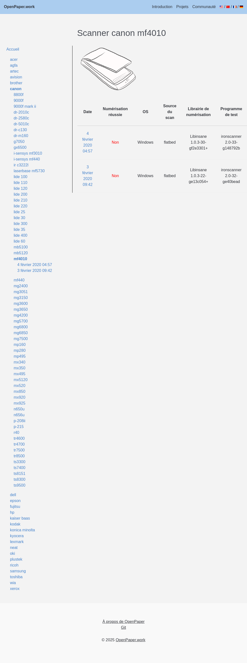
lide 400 (20, 235)
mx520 (19, 386)
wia (13, 583)
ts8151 (19, 473)
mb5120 (21, 253)
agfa (14, 65)
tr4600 (19, 438)
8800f (18, 95)
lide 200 (20, 194)
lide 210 (20, 200)
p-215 (19, 427)
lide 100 (20, 177)
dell (13, 495)
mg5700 (21, 321)
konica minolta (22, 530)
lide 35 (19, 229)
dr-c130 (20, 130)
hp (12, 512)
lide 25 (19, 212)
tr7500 (19, 450)
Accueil (12, 49)
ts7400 (19, 468)
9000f (18, 100)
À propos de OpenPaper (124, 622)
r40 (16, 432)
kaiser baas (20, 518)
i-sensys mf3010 (28, 153)
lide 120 (20, 188)
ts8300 (19, 479)
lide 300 (20, 224)
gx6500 (20, 147)
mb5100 (21, 247)
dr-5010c (21, 124)
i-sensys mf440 (27, 159)
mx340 (19, 362)
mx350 (19, 368)
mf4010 (20, 259)
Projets (182, 7)
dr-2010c (21, 112)
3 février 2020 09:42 (34, 270)
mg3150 (21, 298)
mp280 (20, 350)
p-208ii (19, 421)
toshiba (16, 577)
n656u (19, 415)
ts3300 (19, 462)
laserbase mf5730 (29, 171)
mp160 (20, 344)
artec (14, 71)
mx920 (19, 397)
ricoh (14, 565)
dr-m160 (21, 136)
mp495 (20, 356)
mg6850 (21, 333)
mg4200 (21, 315)
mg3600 (21, 303)
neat (14, 547)
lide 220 (20, 206)
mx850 (19, 391)
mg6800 (21, 327)
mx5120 (21, 380)
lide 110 (20, 183)
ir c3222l (21, 165)
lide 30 (19, 218)
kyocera (17, 536)
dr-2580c (21, 118)
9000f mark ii (25, 106)
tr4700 (19, 444)
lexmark (17, 542)
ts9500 (19, 485)
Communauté (204, 7)
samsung (18, 571)
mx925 (19, 403)
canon (15, 89)
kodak (15, 524)
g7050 (19, 141)
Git (123, 627)
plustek (16, 559)
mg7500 (21, 339)
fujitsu (15, 506)
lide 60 (19, 241)
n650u (19, 409)
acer (14, 59)
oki (12, 553)
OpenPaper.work (19, 7)
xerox (15, 589)
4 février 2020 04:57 (34, 265)
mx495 (19, 374)
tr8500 (19, 456)
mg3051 (21, 292)
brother (16, 83)
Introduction (162, 7)
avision (16, 77)
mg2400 (21, 286)
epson (15, 501)
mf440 (19, 280)
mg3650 (21, 309)
